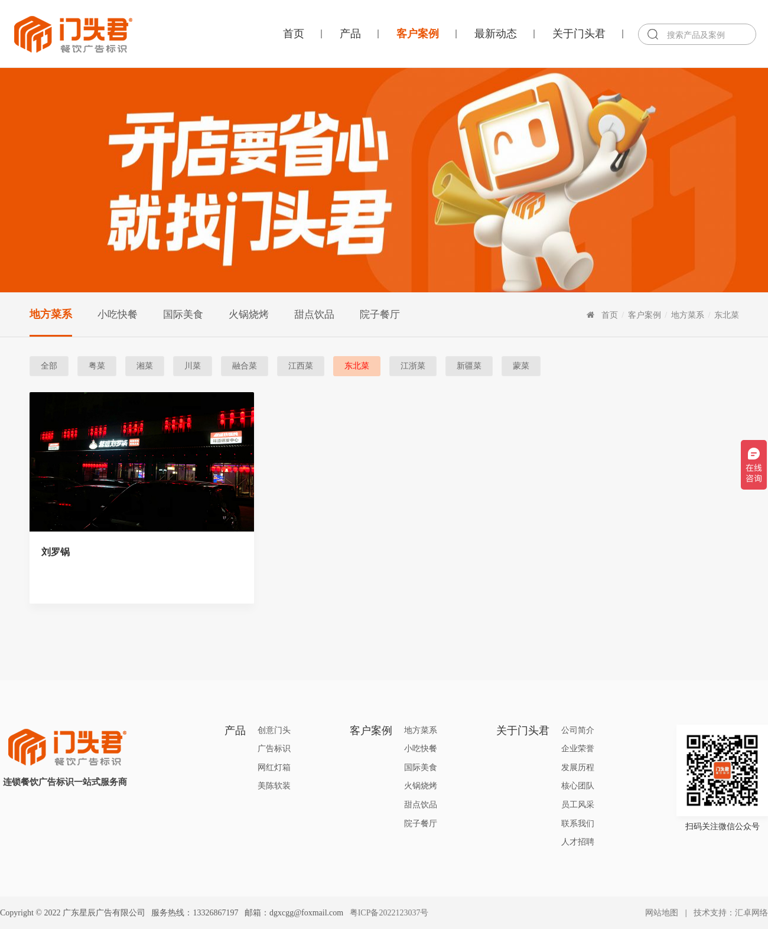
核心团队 (577, 785)
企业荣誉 (577, 748)
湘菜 (144, 365)
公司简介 (577, 730)
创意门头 (274, 730)
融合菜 (244, 365)
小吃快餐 (117, 314)
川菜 (192, 365)
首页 (293, 34)
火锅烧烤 (249, 314)
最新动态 (495, 34)
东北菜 (726, 315)
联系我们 (577, 823)
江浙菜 (413, 365)
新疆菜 (469, 365)
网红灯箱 (274, 767)
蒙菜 (521, 365)
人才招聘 (577, 841)
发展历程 (577, 767)
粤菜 (97, 365)
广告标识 (274, 748)
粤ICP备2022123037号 (389, 912)
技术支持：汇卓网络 (731, 912)
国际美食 (183, 314)
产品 (350, 34)
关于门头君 (579, 34)
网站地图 (661, 912)
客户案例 (417, 34)
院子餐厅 (380, 314)
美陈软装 (274, 785)
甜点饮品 (314, 314)
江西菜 (300, 365)
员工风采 (577, 804)
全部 (49, 365)
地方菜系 (51, 314)
